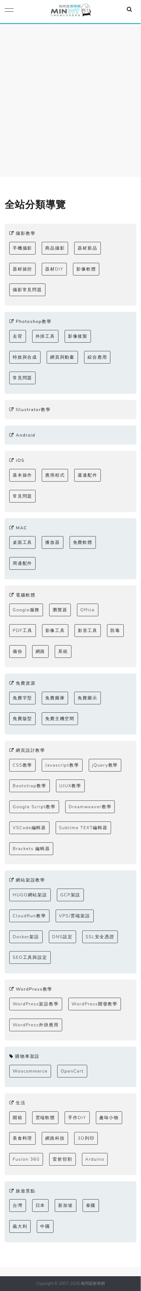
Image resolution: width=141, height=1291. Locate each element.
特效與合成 (25, 357)
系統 (63, 651)
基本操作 (22, 475)
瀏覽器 (60, 610)
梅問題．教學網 (70, 11)
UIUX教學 (70, 786)
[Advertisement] (70, 97)
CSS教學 (22, 765)
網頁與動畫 (62, 357)
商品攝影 (55, 248)
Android (22, 435)
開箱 (18, 1118)
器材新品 (87, 248)
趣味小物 (109, 1118)
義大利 (20, 1226)
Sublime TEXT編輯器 (83, 828)
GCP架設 (70, 895)
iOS (16, 460)
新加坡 (65, 1205)
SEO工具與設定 (30, 957)
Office (87, 610)
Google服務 (26, 610)
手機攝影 (22, 248)
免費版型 (22, 719)
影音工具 (87, 630)
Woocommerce (30, 1071)
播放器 (52, 542)
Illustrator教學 (30, 410)
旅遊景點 (22, 1191)
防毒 (115, 630)
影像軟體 (86, 269)
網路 (40, 651)
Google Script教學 (34, 807)
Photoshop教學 (30, 321)
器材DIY (54, 269)
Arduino (95, 1159)
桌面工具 (22, 542)
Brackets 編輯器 (31, 849)
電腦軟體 (22, 595)
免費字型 (22, 698)
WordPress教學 (30, 989)
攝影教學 (22, 233)
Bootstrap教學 (29, 786)
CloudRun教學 (29, 916)
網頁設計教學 (27, 750)
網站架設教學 (27, 880)
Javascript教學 (62, 765)
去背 (18, 336)
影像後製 (78, 336)
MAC (18, 528)
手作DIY (77, 1118)
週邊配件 (87, 475)
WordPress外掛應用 (36, 1025)
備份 (18, 651)
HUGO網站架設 (30, 895)
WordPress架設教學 (36, 1004)
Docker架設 (26, 937)
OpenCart (72, 1071)
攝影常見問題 (27, 290)
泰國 (91, 1205)
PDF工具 (22, 630)
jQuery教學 (105, 765)
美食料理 (22, 1138)
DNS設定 (62, 937)
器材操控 (22, 269)
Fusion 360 (26, 1159)
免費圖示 (87, 698)
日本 (40, 1205)
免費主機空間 (60, 719)
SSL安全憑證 (100, 937)
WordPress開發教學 (95, 1004)
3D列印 (86, 1138)
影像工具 (55, 630)
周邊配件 (22, 563)
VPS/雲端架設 (74, 916)
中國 (45, 1226)
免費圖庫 (55, 698)
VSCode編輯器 (29, 828)
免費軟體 (82, 542)
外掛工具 (45, 336)
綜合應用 (97, 357)
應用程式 (55, 475)
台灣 (18, 1205)
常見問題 (22, 378)
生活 (17, 1103)
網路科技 (55, 1138)
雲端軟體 (45, 1118)
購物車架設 (24, 1056)
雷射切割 (62, 1159)
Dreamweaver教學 (90, 807)
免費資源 (22, 683)
